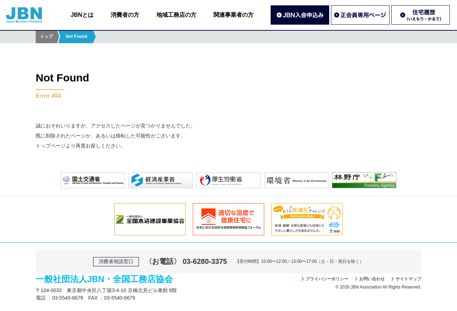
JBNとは (82, 15)
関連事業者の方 (233, 15)
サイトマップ (408, 278)
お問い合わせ (372, 278)
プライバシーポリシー (327, 278)
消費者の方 (125, 15)
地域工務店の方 (176, 15)
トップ (46, 36)
